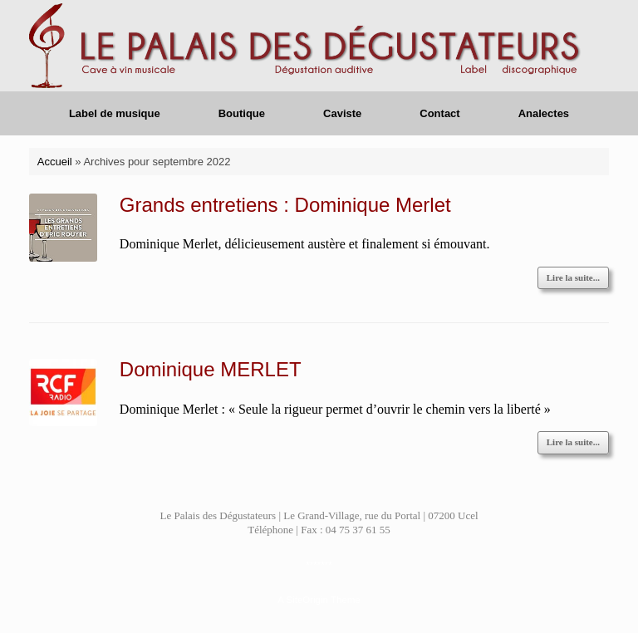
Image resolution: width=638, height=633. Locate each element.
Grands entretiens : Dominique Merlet (285, 205)
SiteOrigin (307, 600)
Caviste (342, 113)
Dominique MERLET (211, 369)
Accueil (54, 161)
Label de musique (114, 113)
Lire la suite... (573, 277)
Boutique (241, 113)
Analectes (543, 113)
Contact (439, 113)
